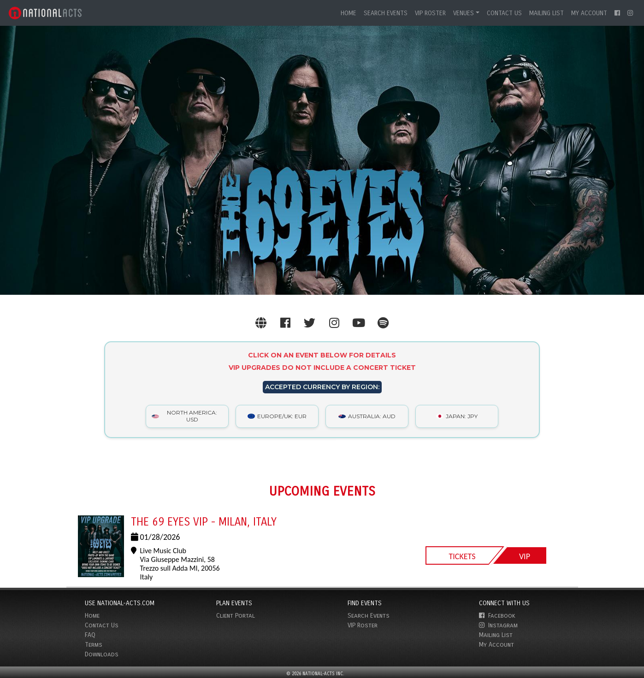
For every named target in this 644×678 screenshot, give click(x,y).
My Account (589, 13)
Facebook (497, 616)
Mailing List (546, 13)
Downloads (101, 654)
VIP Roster (430, 13)
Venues (463, 13)
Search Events (386, 13)
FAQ (90, 635)
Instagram (498, 625)
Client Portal (235, 616)
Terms (93, 645)
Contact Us (504, 13)
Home (348, 13)
